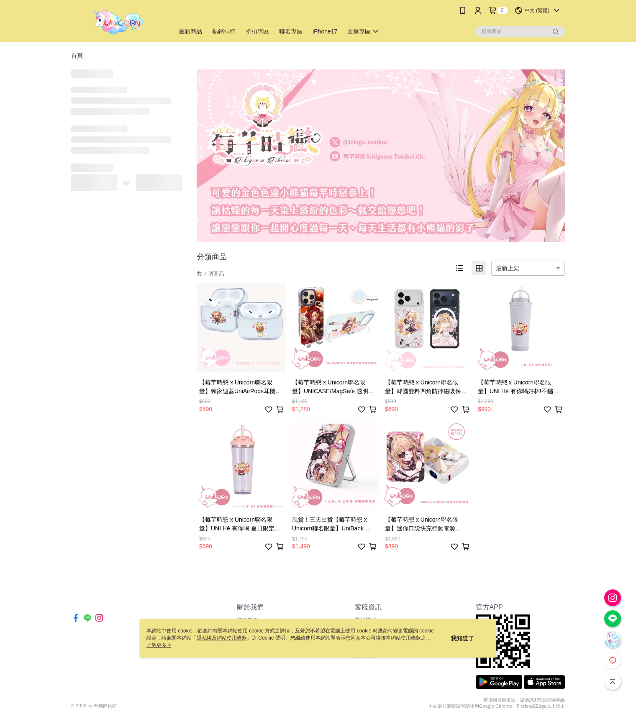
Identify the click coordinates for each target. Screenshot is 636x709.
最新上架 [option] (507, 268)
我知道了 (462, 638)
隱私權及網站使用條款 (222, 638)
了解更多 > (158, 645)
